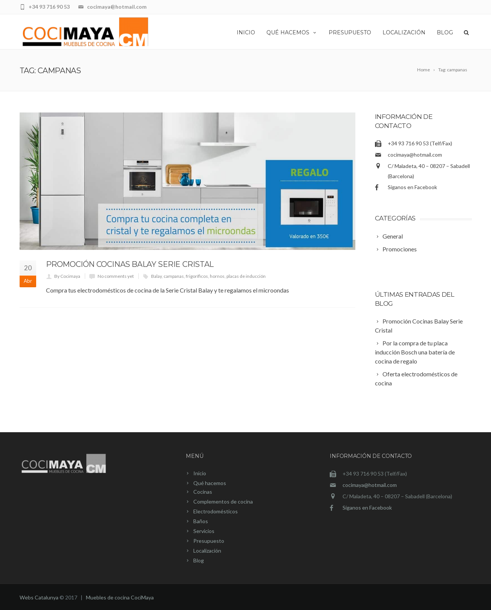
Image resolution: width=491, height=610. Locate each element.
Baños (200, 521)
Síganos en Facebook (412, 187)
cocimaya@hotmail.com (415, 154)
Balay (156, 276)
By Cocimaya (67, 276)
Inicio (246, 32)
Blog (445, 32)
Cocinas (202, 491)
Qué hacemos (291, 32)
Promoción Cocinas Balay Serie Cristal (130, 264)
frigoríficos (197, 276)
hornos (217, 276)
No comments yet (116, 276)
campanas (174, 276)
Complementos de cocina (223, 501)
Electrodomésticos (215, 511)
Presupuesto (350, 32)
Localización (403, 32)
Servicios (203, 531)
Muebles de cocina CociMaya (120, 597)
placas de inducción (246, 276)
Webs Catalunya (39, 597)
